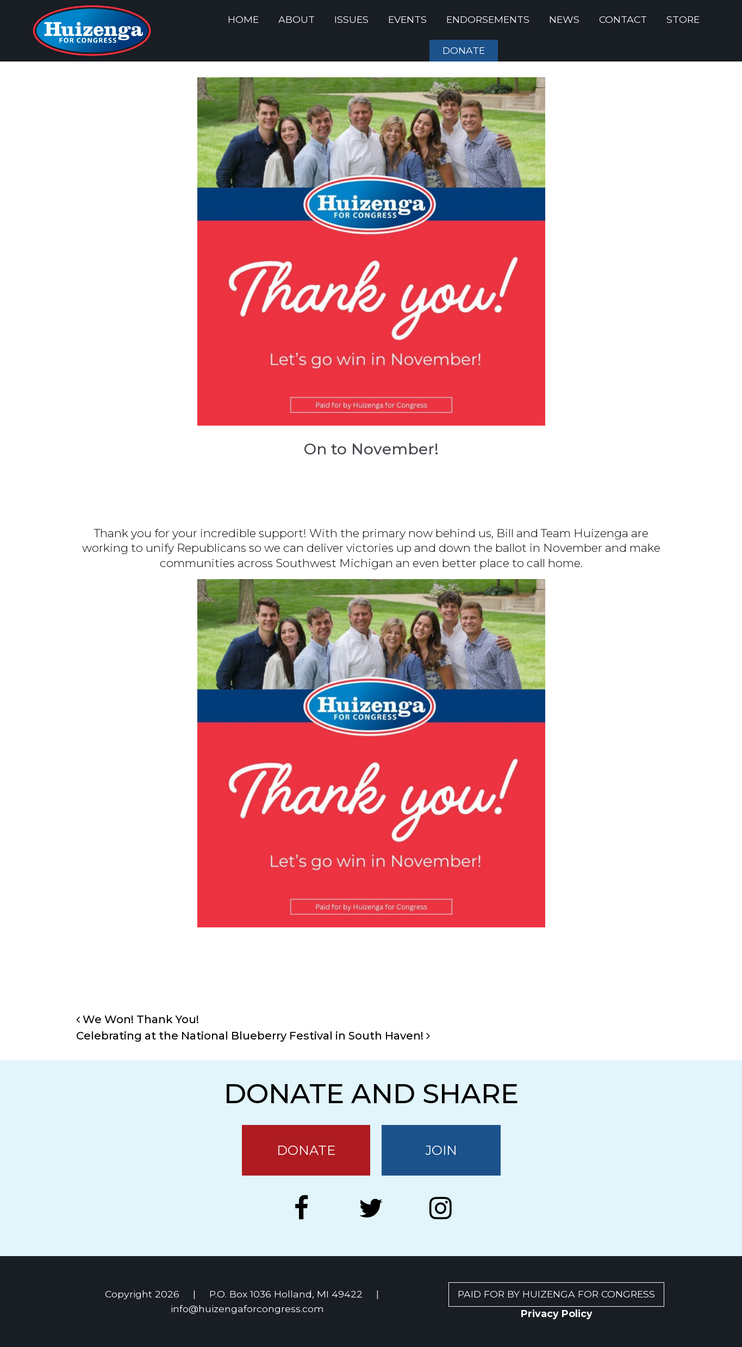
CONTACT (623, 19)
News (392, 969)
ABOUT (296, 19)
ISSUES (351, 19)
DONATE (463, 50)
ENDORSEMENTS (487, 19)
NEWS (564, 19)
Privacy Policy (557, 1313)
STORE (683, 19)
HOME (243, 19)
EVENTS (407, 19)
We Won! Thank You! (137, 1019)
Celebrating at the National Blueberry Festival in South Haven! (253, 1035)
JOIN (441, 1150)
